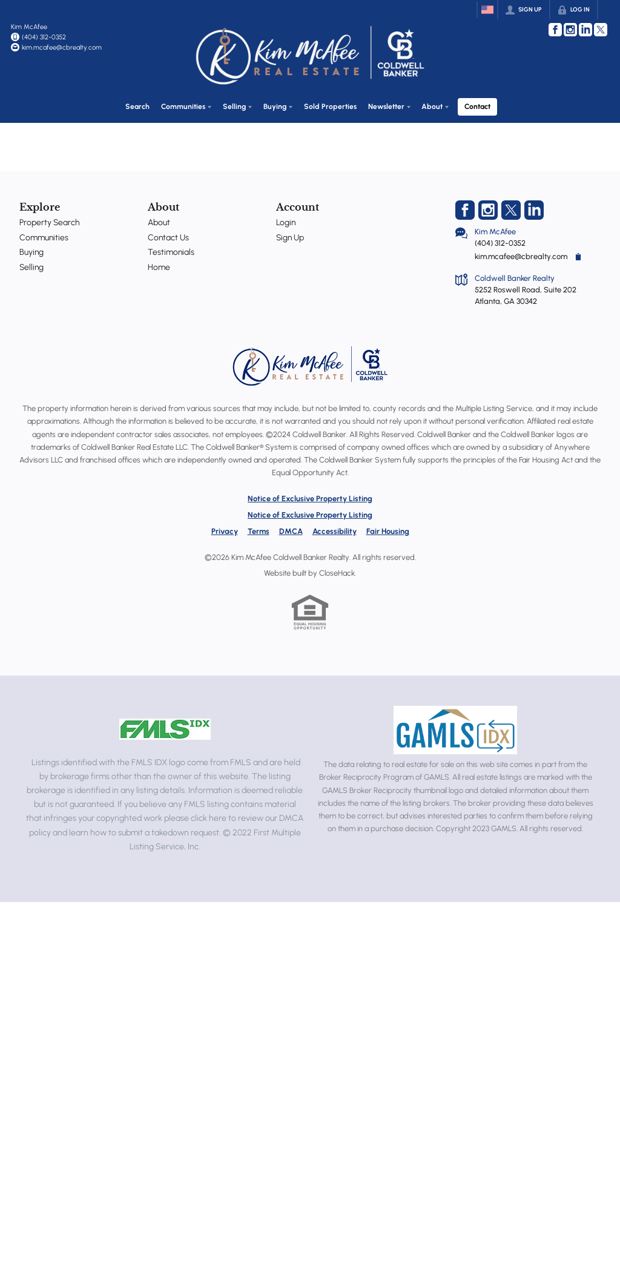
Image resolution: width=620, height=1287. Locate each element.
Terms (258, 529)
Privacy (224, 529)
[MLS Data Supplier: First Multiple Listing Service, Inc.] (165, 727)
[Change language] (487, 9)
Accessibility (334, 529)
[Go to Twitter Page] (600, 29)
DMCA (291, 529)
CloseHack (337, 570)
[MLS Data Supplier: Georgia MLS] (455, 728)
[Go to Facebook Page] (555, 29)
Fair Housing (387, 529)
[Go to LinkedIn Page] (585, 29)
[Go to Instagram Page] (570, 29)
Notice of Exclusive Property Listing (310, 496)
